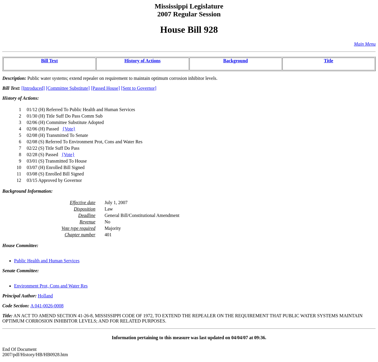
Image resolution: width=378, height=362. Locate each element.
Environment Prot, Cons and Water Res (51, 285)
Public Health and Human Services (47, 260)
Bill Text (49, 60)
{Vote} (68, 128)
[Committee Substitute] (68, 88)
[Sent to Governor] (138, 88)
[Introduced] (33, 88)
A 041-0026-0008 (46, 305)
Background (235, 60)
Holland (45, 295)
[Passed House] (105, 88)
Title (328, 60)
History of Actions (143, 60)
